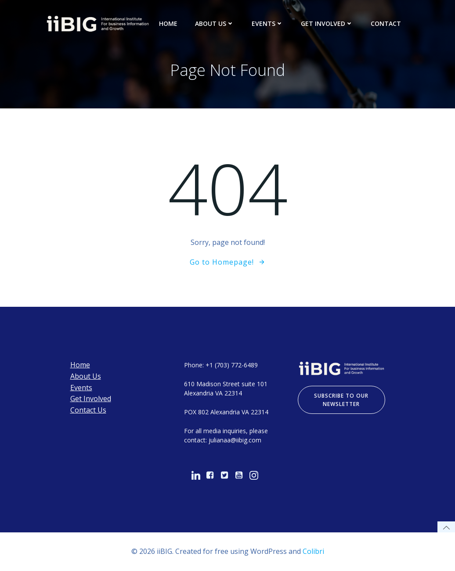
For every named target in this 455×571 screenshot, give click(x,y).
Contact (386, 23)
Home (168, 23)
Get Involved (327, 23)
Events (267, 23)
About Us (214, 23)
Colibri (313, 551)
